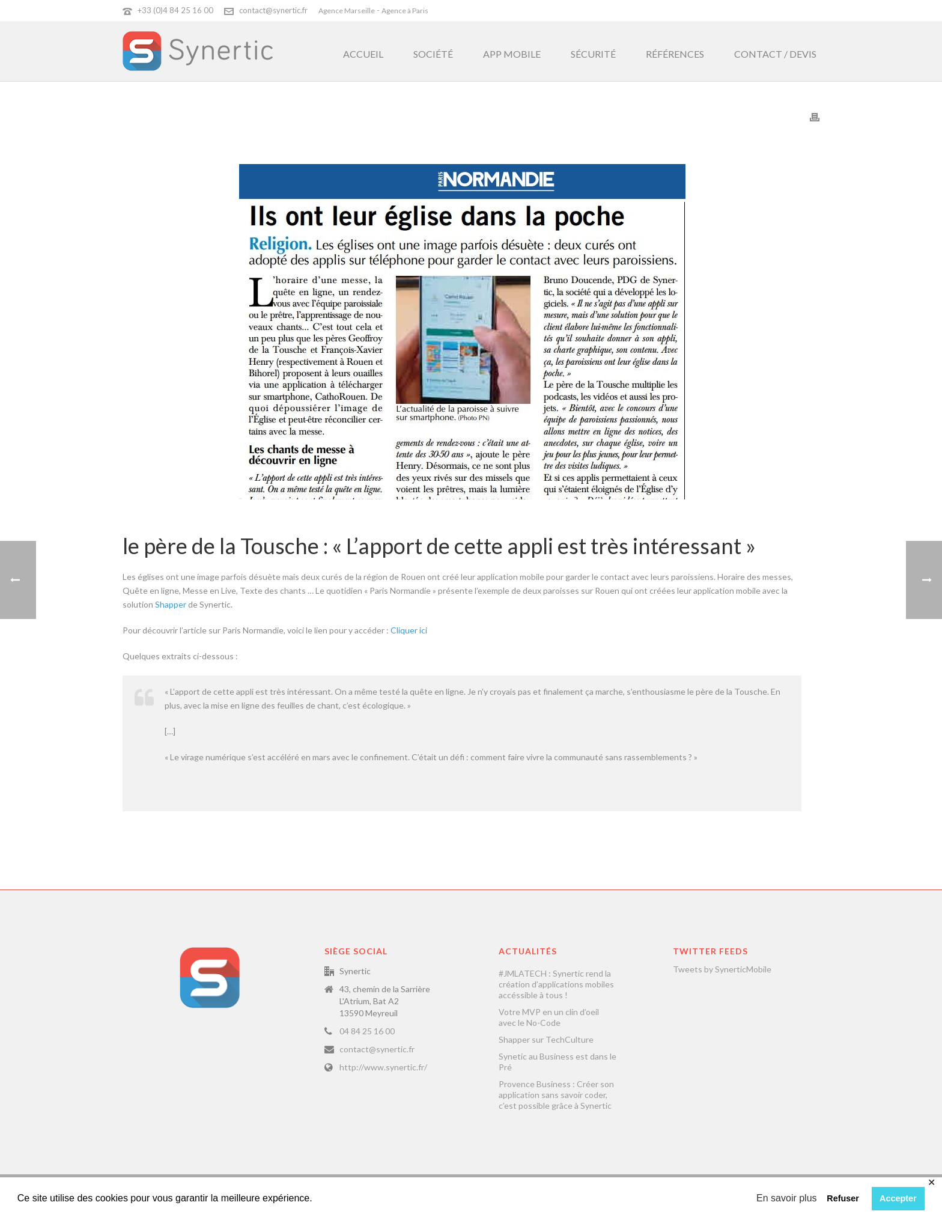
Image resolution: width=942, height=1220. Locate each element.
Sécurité (593, 53)
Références (675, 53)
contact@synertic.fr (273, 10)
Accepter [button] (898, 1198)
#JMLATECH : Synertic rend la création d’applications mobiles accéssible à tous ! (556, 984)
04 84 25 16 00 (367, 1031)
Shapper (170, 604)
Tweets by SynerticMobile (722, 969)
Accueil (363, 53)
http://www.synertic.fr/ (383, 1067)
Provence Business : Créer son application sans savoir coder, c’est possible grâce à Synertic (556, 1095)
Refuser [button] (843, 1198)
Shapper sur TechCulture (546, 1039)
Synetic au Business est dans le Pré (557, 1061)
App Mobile (512, 53)
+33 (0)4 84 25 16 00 (175, 10)
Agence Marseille (346, 10)
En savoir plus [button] (786, 1198)
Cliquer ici (410, 630)
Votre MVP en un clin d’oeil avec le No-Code (549, 1017)
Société (433, 53)
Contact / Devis (775, 53)
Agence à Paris (404, 10)
